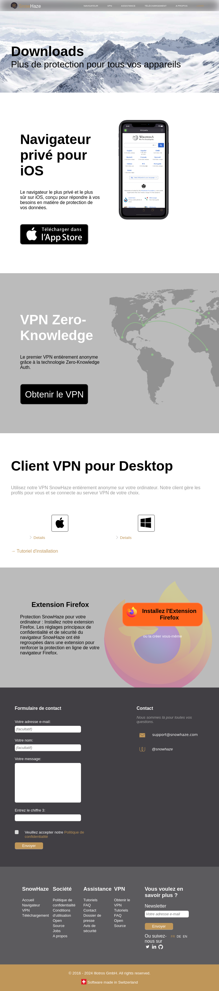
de (180, 936)
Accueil (28, 900)
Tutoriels (90, 900)
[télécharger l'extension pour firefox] (162, 614)
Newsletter (156, 906)
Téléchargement (156, 5)
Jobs (56, 931)
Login (200, 5)
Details (39, 538)
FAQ (87, 905)
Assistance (128, 5)
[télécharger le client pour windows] (134, 531)
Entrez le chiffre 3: (30, 810)
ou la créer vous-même (162, 636)
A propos (181, 5)
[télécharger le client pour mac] (48, 531)
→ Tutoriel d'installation (34, 551)
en (186, 936)
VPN (109, 5)
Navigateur (91, 5)
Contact (89, 910)
